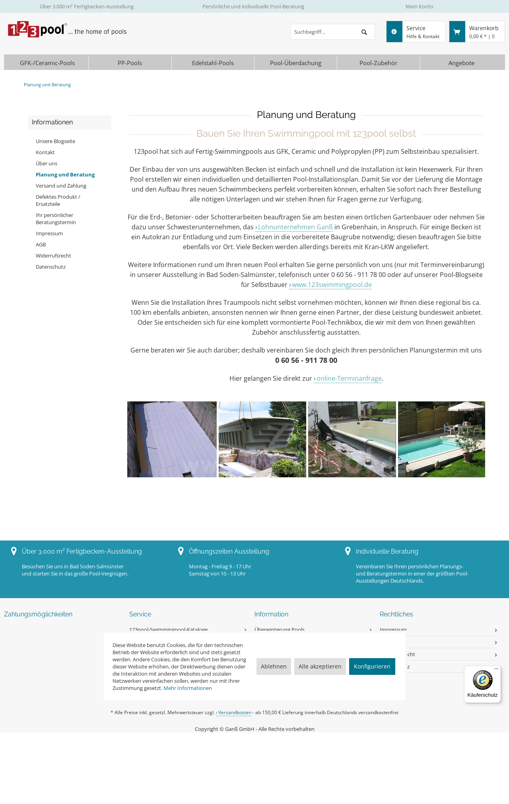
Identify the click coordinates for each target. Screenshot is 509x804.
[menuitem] (332, 32)
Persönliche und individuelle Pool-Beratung (253, 6)
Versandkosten (234, 712)
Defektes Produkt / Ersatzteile (58, 200)
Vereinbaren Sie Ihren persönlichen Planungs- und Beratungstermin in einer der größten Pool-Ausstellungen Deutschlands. (412, 573)
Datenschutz (51, 266)
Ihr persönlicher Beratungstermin (56, 218)
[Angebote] (461, 63)
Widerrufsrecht (53, 255)
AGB (41, 244)
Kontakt (45, 152)
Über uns (46, 163)
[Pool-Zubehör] (378, 63)
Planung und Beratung (65, 174)
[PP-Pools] (130, 63)
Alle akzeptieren (320, 666)
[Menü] (496, 670)
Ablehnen (274, 666)
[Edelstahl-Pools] (213, 63)
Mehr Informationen (187, 688)
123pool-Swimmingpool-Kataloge (168, 629)
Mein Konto (419, 6)
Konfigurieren (372, 666)
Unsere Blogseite (55, 141)
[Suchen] (364, 32)
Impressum (49, 233)
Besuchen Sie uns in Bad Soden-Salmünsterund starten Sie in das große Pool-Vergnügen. (75, 570)
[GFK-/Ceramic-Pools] (47, 63)
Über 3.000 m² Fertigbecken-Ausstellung (87, 6)
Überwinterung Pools (279, 629)
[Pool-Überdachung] (295, 63)
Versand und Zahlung (61, 185)
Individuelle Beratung (387, 551)
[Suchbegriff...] (332, 32)
